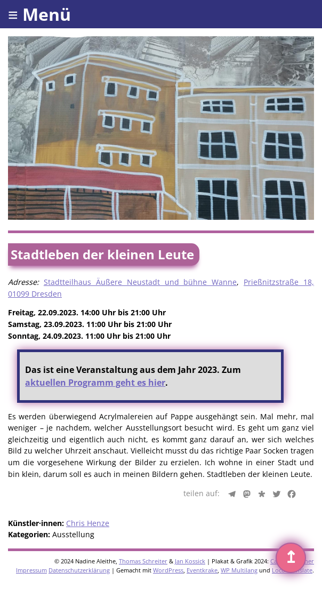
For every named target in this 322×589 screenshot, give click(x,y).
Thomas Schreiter (143, 561)
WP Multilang (239, 570)
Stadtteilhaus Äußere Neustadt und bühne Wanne (140, 282)
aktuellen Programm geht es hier (95, 382)
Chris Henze (87, 523)
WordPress (168, 570)
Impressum (31, 570)
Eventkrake (202, 570)
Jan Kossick (190, 561)
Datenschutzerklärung (79, 570)
